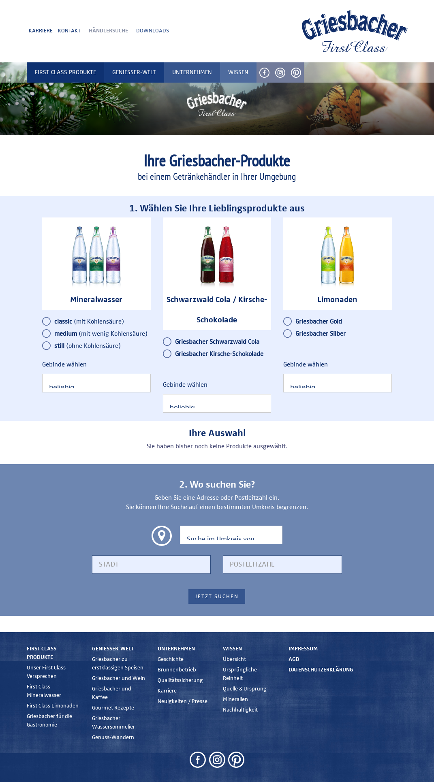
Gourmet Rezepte (113, 708)
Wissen (232, 649)
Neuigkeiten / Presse (182, 701)
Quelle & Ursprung (245, 689)
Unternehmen (176, 649)
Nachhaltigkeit (240, 710)
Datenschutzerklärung (321, 670)
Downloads (152, 31)
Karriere (41, 31)
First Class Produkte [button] (65, 72)
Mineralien (235, 699)
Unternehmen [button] (192, 72)
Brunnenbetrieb (177, 670)
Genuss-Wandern (113, 737)
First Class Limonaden (53, 706)
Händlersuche (108, 31)
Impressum (303, 649)
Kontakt (69, 31)
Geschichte (171, 659)
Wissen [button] (238, 72)
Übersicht (234, 659)
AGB (294, 659)
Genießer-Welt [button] (134, 72)
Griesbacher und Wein (118, 678)
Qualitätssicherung (180, 680)
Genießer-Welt (113, 649)
